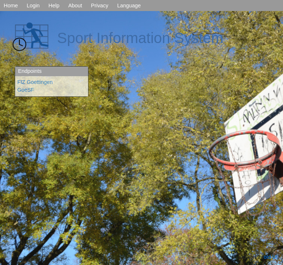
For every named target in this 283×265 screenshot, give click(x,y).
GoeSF (25, 90)
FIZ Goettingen (35, 82)
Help (54, 5)
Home (11, 5)
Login (33, 5)
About (75, 5)
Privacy (99, 5)
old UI (271, 257)
